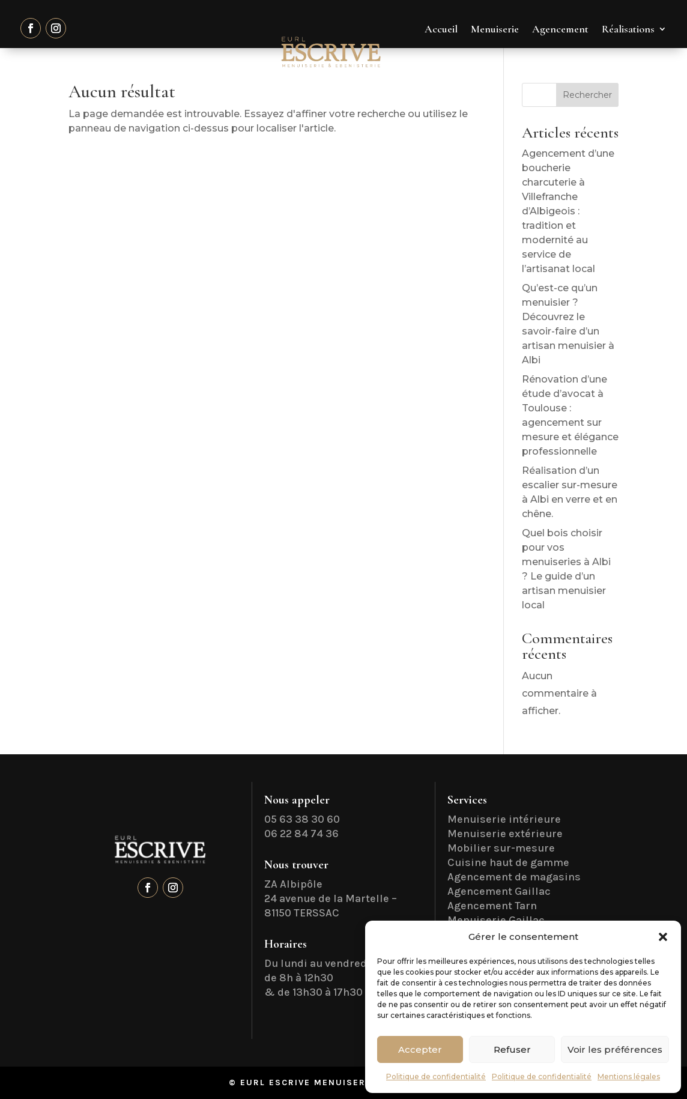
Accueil (441, 28)
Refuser (512, 1049)
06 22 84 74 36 (301, 833)
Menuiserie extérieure (505, 833)
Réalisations (628, 28)
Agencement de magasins (514, 876)
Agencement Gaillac (499, 891)
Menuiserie (495, 28)
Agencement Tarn (492, 905)
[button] (663, 937)
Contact (649, 74)
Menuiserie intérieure (504, 819)
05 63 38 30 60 (302, 819)
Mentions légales (629, 1076)
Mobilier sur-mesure (501, 848)
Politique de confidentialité (436, 1076)
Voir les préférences (614, 1049)
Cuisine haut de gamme (508, 862)
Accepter (420, 1049)
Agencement (560, 28)
